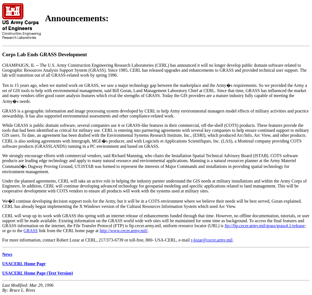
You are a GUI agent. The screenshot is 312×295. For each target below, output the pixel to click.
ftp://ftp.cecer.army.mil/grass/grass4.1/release (265, 225)
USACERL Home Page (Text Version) (37, 273)
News (7, 254)
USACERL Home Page (23, 263)
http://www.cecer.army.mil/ (124, 230)
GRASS (30, 230)
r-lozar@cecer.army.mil (211, 240)
